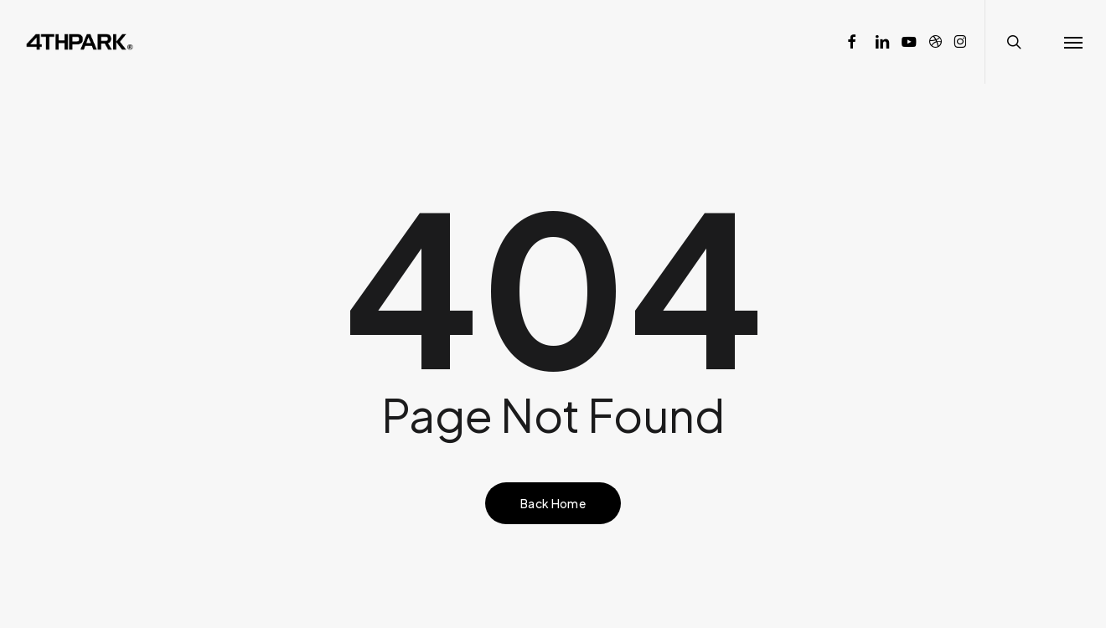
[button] (1073, 42)
